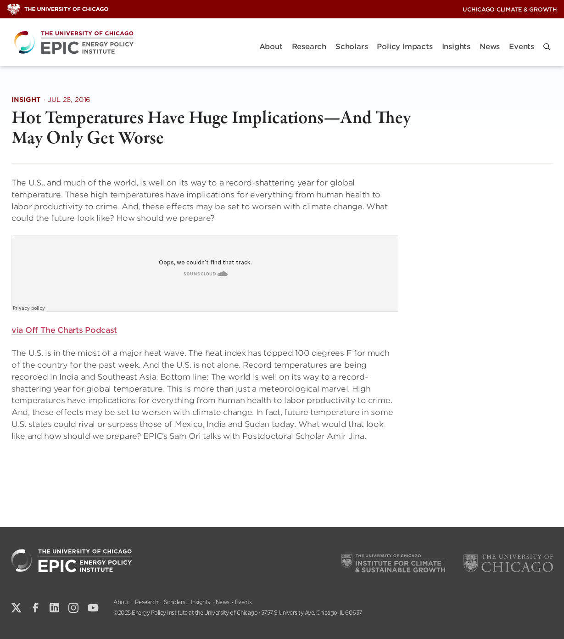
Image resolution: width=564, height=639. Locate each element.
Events (521, 46)
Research (309, 46)
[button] (546, 46)
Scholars (351, 46)
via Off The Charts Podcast (64, 330)
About (271, 46)
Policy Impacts (404, 46)
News (490, 46)
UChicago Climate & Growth (510, 9)
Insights (456, 46)
